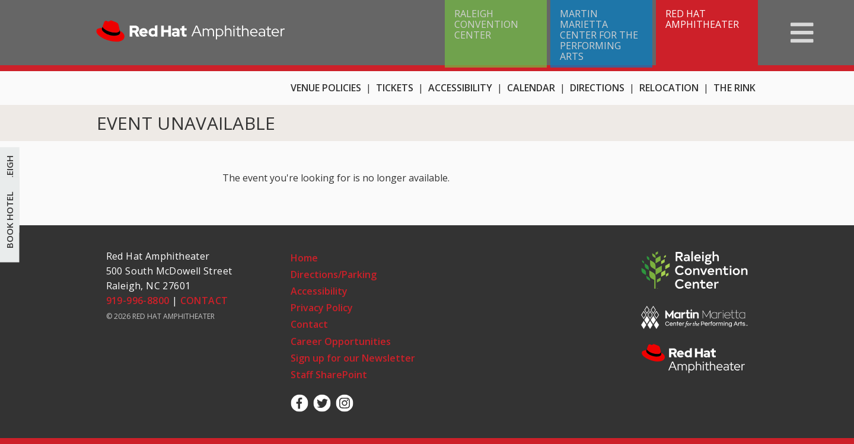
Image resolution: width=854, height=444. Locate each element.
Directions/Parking (334, 274)
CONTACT (204, 300)
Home (191, 32)
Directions (597, 87)
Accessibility (460, 87)
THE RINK (734, 87)
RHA (694, 359)
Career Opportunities (341, 341)
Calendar (531, 87)
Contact (309, 324)
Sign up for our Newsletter (353, 358)
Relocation (669, 87)
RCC (694, 270)
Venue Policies (326, 87)
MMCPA (694, 317)
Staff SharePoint (329, 374)
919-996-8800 (138, 300)
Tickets (394, 87)
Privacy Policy (322, 307)
